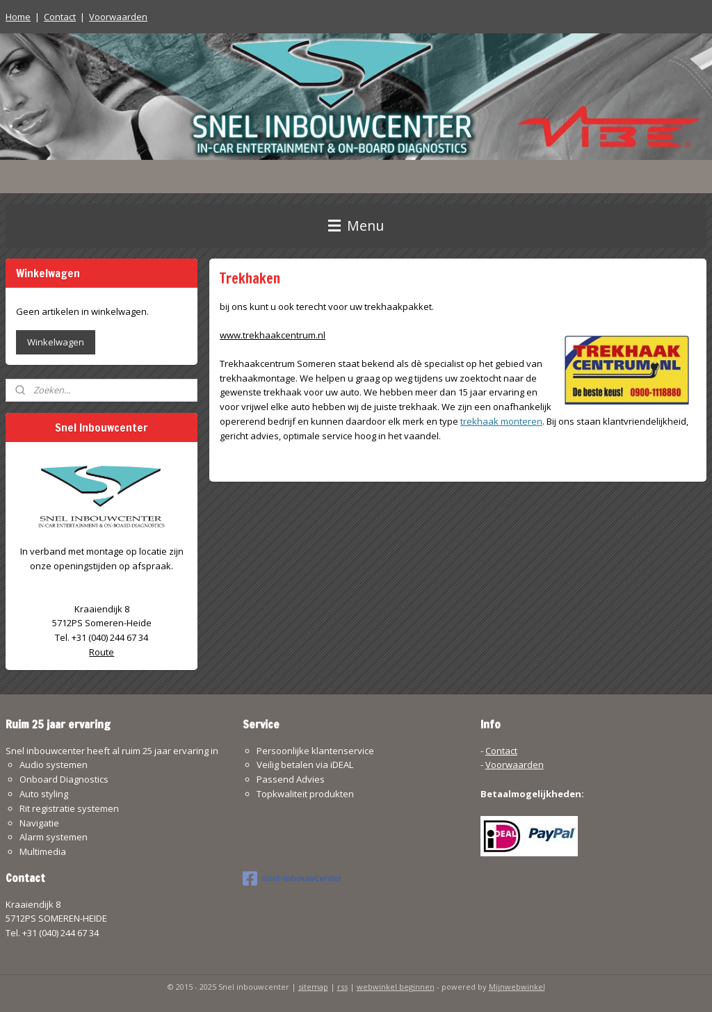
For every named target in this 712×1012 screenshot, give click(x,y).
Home (18, 16)
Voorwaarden (118, 16)
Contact (60, 16)
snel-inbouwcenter (292, 878)
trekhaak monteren (501, 421)
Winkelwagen (55, 342)
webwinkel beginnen (396, 986)
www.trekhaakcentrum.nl (272, 335)
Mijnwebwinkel (517, 986)
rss (342, 986)
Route (101, 652)
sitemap (313, 986)
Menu (356, 225)
